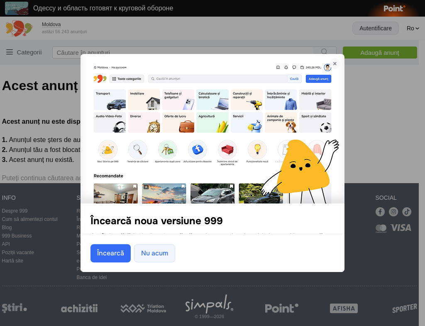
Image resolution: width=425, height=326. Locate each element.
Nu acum (154, 252)
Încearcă (110, 252)
